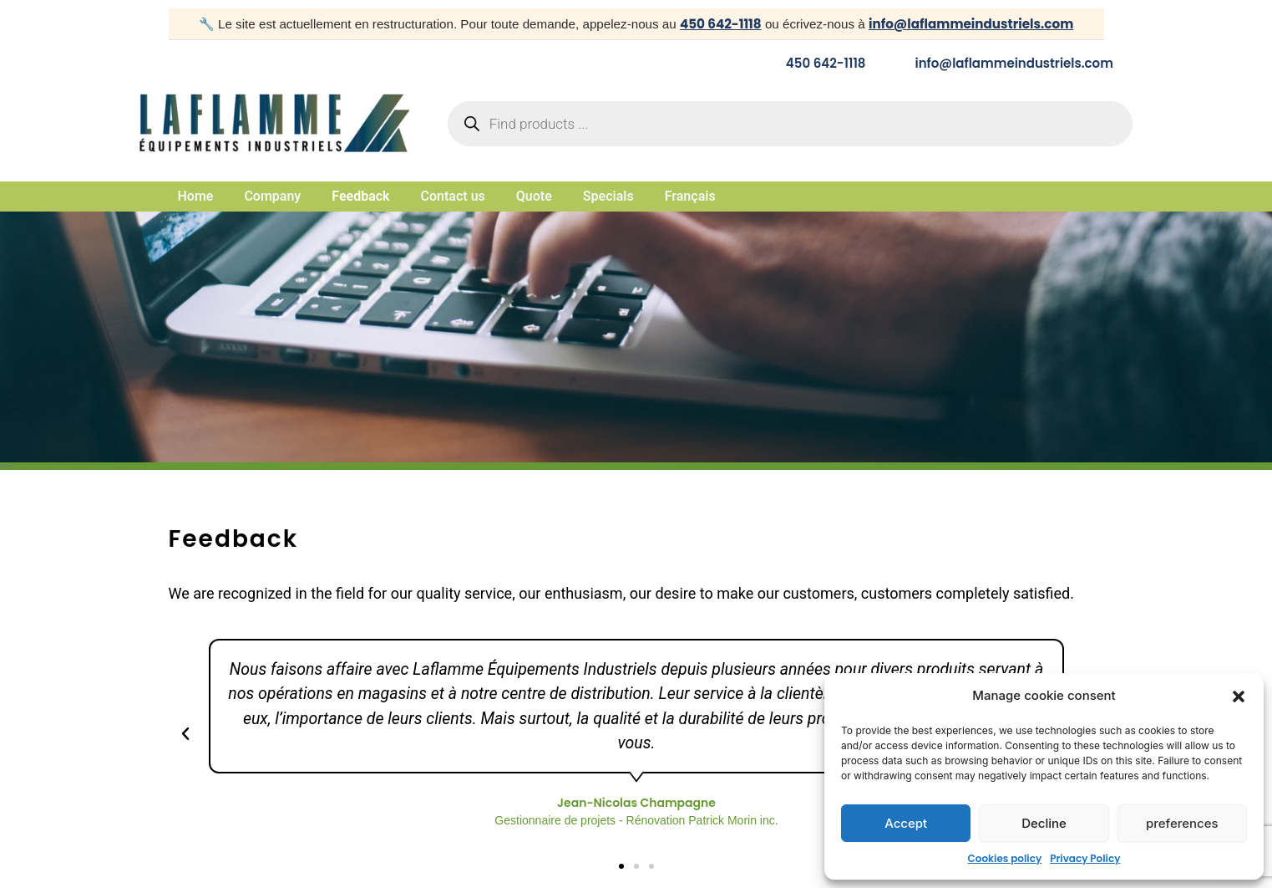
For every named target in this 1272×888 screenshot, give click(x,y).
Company (272, 196)
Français (690, 196)
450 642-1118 (721, 24)
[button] (1238, 696)
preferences (1182, 823)
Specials (608, 196)
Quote (534, 196)
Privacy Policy (1085, 858)
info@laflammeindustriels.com (971, 24)
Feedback (360, 196)
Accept (905, 823)
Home (196, 196)
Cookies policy (1005, 858)
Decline (1044, 823)
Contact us (453, 196)
